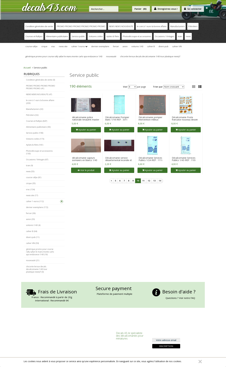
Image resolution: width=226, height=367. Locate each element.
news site (63, 46)
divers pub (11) (32, 237)
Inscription (166, 346)
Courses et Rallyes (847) (36, 121)
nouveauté (111, 56)
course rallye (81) (33, 177)
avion (125, 46)
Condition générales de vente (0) (40, 79)
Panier (141, 8)
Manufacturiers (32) (34, 109)
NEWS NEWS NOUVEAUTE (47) (39, 94)
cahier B (151, 46)
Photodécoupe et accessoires (137, 36)
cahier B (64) (31, 231)
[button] (199, 86)
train (180, 36)
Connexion (84, 332)
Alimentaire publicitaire (57, 36)
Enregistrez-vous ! (168, 8)
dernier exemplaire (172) (37, 207)
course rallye (31, 46)
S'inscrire (83, 336)
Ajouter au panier (86, 129)
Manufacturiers (177, 26)
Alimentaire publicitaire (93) (38, 127)
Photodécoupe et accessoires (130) (39, 152)
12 (149, 180)
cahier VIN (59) (32, 243)
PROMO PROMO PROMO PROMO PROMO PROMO (81, 26)
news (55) (30, 171)
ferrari (116, 46)
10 (138, 180)
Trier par (158, 86)
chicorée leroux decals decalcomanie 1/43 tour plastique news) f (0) (36, 269)
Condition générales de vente (39, 26)
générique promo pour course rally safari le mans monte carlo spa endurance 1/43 (63, 56)
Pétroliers (192, 26)
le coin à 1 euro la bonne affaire (152, 26)
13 (154, 180)
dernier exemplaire (100, 46)
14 (160, 180)
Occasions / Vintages (164, 36)
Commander (85, 344)
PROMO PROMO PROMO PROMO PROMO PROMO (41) (40, 87)
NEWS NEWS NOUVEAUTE (121, 26)
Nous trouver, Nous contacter (57, 350)
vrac (53, 46)
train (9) (29, 165)
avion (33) (30, 219)
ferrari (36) (30, 213)
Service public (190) (34, 133)
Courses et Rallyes (33, 36)
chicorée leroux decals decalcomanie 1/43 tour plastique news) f (150, 56)
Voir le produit (86, 170)
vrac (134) (30, 189)
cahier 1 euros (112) (35, 201)
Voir (125, 86)
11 (143, 180)
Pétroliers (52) (32, 115)
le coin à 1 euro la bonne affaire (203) (40, 101)
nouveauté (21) (32, 260)
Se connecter (194, 8)
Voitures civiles (96, 36)
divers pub (163, 46)
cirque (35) (30, 183)
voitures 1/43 (137, 46)
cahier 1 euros (78, 46)
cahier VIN (177, 46)
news (188, 36)
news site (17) (32, 195)
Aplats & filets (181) (34, 144)
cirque (44, 46)
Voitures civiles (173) (35, 139)
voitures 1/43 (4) (33, 225)
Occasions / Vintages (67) (37, 159)
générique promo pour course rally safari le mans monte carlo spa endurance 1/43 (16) (40, 252)
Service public (78, 36)
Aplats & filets (112, 36)
